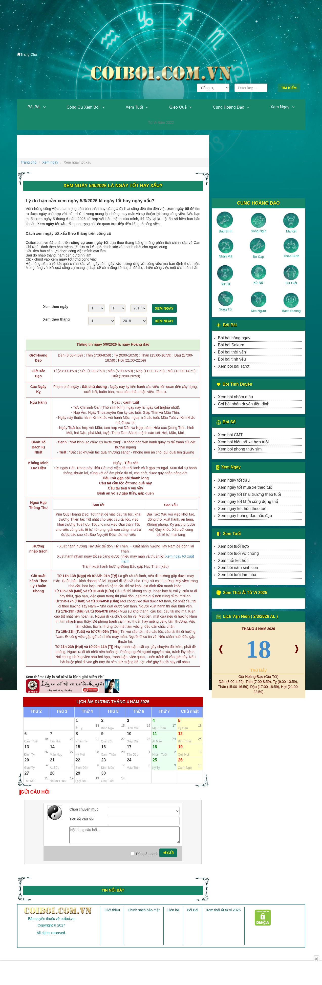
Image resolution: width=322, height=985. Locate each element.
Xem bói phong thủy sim (240, 449)
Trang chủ (29, 162)
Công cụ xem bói (83, 107)
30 (103, 773)
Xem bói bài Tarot (233, 366)
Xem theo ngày (56, 307)
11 (155, 734)
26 (180, 760)
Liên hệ (173, 910)
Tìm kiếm (289, 88)
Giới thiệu (112, 910)
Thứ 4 (87, 712)
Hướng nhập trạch (38, 548)
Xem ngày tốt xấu (234, 480)
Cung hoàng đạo (228, 107)
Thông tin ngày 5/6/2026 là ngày (113, 344)
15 (78, 747)
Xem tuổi (134, 107)
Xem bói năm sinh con (238, 567)
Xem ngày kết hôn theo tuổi (243, 508)
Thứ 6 (138, 712)
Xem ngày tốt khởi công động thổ (248, 501)
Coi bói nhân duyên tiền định (243, 404)
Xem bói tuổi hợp (233, 546)
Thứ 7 (164, 712)
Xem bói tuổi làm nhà (237, 575)
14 (52, 747)
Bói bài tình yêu (232, 359)
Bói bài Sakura (231, 345)
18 (155, 747)
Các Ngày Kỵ (38, 389)
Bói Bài (34, 107)
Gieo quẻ (178, 107)
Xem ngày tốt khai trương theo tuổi (249, 494)
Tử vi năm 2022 (161, 123)
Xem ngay (164, 308)
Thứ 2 (36, 712)
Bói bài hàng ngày (234, 338)
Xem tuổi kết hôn (233, 560)
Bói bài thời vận (232, 352)
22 (78, 760)
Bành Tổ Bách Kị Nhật (38, 447)
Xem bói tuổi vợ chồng (238, 553)
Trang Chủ (27, 54)
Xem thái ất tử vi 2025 (223, 910)
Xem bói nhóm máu (235, 397)
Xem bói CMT (230, 435)
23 (103, 760)
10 (129, 734)
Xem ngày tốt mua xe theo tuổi (245, 487)
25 (155, 760)
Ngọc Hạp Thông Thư (38, 505)
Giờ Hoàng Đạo (38, 357)
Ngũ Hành (38, 402)
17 (129, 747)
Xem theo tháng (56, 319)
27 (27, 773)
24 (129, 760)
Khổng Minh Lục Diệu (38, 465)
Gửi (168, 853)
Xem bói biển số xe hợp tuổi (243, 442)
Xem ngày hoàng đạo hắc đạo (245, 516)
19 (180, 747)
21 (52, 760)
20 (27, 760)
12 (180, 734)
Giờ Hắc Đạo (38, 373)
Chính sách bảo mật (144, 910)
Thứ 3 (61, 712)
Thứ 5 (113, 712)
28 (52, 773)
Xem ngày (279, 107)
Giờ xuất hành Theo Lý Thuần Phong (38, 583)
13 (27, 747)
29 (78, 773)
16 (103, 747)
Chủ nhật (190, 712)
